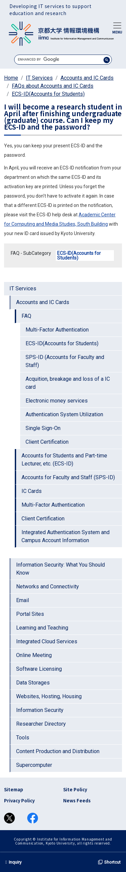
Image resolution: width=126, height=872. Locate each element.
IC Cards (32, 491)
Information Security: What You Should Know (60, 569)
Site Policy (75, 789)
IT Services (39, 78)
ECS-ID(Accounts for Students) (48, 94)
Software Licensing (39, 669)
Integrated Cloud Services (46, 641)
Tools (22, 737)
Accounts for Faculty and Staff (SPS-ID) (68, 477)
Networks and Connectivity (47, 586)
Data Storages (33, 682)
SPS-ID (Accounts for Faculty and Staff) (65, 361)
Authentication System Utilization (64, 414)
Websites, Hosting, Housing (49, 696)
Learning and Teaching (42, 628)
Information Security (40, 710)
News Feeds (77, 800)
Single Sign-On (43, 428)
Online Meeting (34, 655)
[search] (63, 59)
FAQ (26, 316)
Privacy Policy (19, 800)
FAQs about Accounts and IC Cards (52, 86)
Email (22, 600)
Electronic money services (57, 400)
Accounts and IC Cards (87, 78)
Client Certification (47, 442)
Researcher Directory (41, 724)
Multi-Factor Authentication (57, 329)
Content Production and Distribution (57, 751)
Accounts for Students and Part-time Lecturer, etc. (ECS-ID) (64, 459)
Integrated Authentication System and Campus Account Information (66, 536)
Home (11, 78)
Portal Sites (30, 614)
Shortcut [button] (109, 862)
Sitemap (13, 789)
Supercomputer (34, 765)
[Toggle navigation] (117, 27)
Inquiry (13, 862)
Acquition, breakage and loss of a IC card (68, 383)
